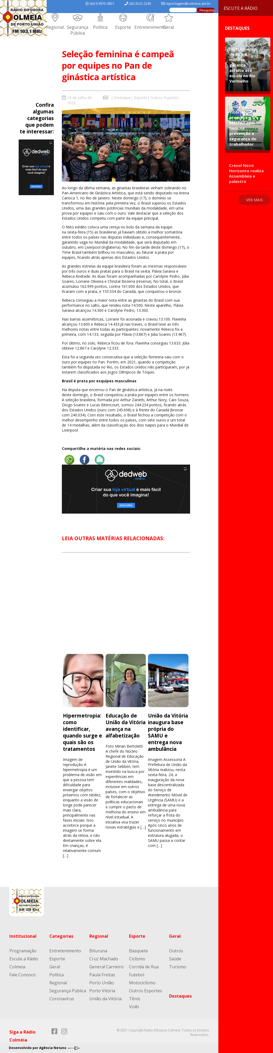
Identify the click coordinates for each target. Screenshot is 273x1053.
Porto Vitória (102, 990)
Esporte (123, 27)
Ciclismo (137, 958)
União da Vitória (105, 998)
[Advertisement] (126, 608)
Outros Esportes (165, 97)
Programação (23, 950)
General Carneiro (106, 966)
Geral (168, 27)
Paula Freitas (102, 974)
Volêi (134, 1006)
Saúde (175, 958)
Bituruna (98, 950)
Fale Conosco (22, 974)
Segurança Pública (77, 30)
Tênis (134, 998)
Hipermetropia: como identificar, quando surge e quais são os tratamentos (82, 732)
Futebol (136, 974)
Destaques (180, 996)
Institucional (23, 936)
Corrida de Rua (144, 966)
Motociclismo (142, 982)
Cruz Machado (103, 958)
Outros (176, 950)
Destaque (122, 97)
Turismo (177, 966)
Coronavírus (61, 998)
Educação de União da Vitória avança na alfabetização (126, 725)
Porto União (101, 982)
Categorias (61, 936)
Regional (55, 27)
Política (100, 27)
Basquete (138, 950)
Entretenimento (150, 27)
